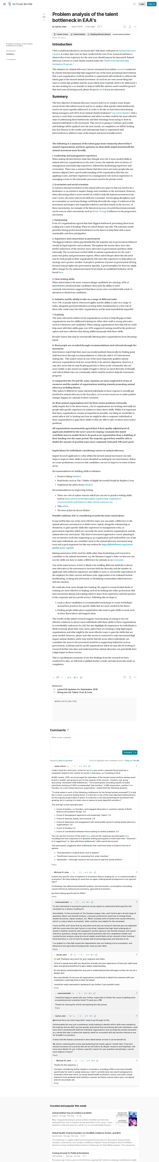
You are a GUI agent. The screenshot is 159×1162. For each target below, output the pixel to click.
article (65, 506)
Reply (54, 865)
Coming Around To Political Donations (70, 1153)
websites (88, 485)
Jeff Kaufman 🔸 (58, 1156)
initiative (77, 476)
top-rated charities (121, 113)
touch (102, 89)
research (120, 69)
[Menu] (4, 4)
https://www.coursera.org (99, 502)
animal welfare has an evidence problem (72, 1113)
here (61, 272)
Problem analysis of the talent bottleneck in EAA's (19, 45)
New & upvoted (65, 761)
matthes (55, 1116)
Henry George (100, 211)
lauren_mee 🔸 (62, 26)
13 (82, 1136)
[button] (69, 677)
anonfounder (57, 1136)
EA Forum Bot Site (20, 4)
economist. (118, 560)
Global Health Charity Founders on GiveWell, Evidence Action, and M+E (86, 1133)
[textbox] (94, 742)
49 (78, 1116)
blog (91, 770)
